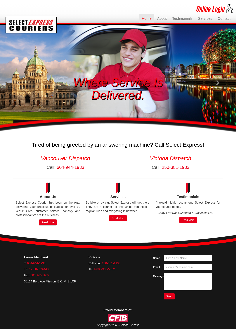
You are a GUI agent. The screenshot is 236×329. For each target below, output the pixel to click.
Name (156, 258)
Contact (224, 18)
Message (157, 276)
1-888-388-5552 (104, 269)
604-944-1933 (70, 167)
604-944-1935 (40, 275)
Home (148, 18)
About (162, 18)
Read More (47, 222)
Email (156, 267)
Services (205, 18)
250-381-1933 (175, 167)
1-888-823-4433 (39, 269)
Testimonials (182, 18)
